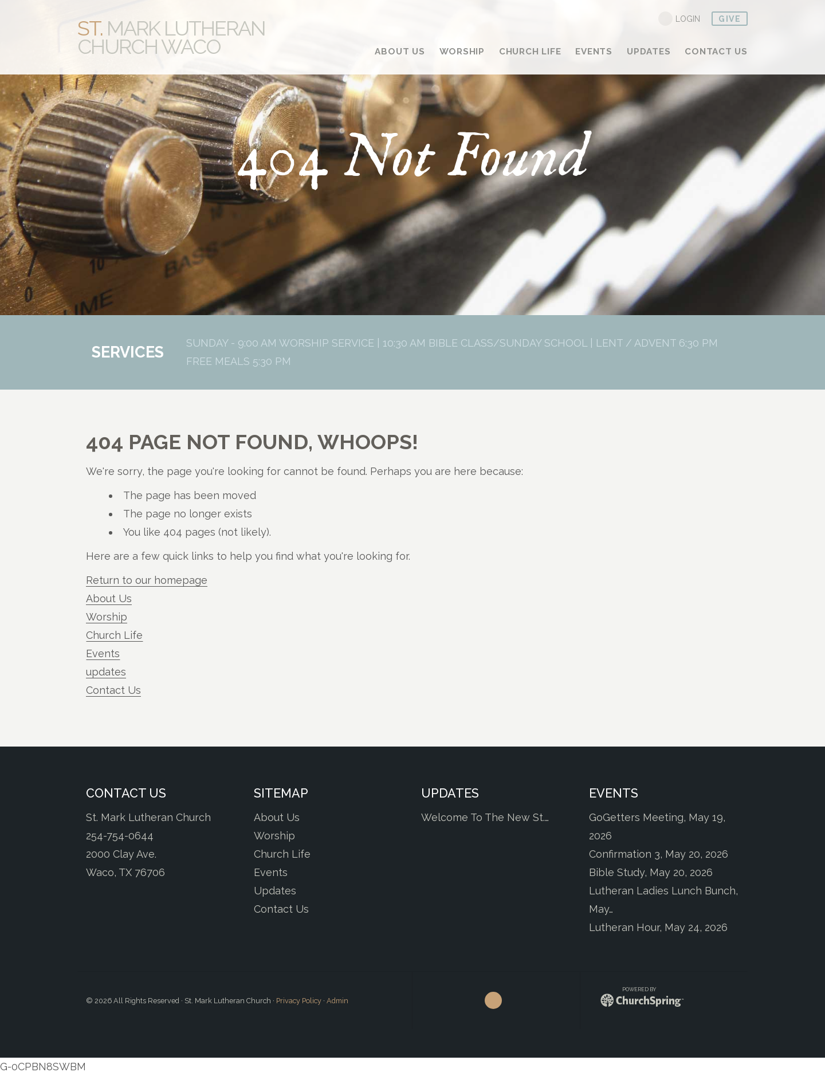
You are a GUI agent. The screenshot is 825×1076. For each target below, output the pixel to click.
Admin (337, 1000)
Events (103, 653)
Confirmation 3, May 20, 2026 (658, 854)
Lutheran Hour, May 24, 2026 (658, 927)
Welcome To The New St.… (485, 817)
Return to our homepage (146, 580)
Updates (275, 891)
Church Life (114, 635)
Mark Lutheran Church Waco (171, 37)
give (729, 18)
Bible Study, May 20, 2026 (651, 872)
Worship (106, 617)
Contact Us (113, 690)
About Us (109, 598)
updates (106, 672)
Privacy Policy (298, 1000)
